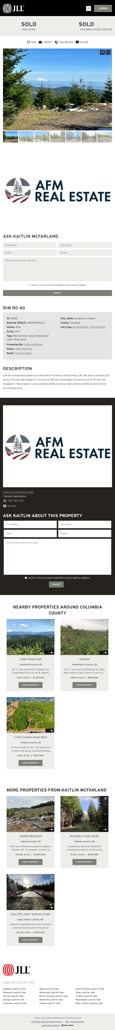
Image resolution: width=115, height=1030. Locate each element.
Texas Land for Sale (85, 992)
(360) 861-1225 (23, 348)
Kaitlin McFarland (33, 344)
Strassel (84, 659)
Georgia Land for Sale (13, 999)
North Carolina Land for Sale (53, 996)
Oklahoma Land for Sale (51, 999)
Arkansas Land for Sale (14, 992)
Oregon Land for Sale (49, 1003)
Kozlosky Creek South (84, 836)
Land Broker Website (49, 1025)
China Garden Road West (30, 737)
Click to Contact (23, 353)
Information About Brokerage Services (46, 1022)
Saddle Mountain (30, 836)
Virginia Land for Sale (86, 996)
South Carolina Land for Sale (90, 989)
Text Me (9, 506)
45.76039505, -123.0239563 (88, 327)
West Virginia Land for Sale (89, 1003)
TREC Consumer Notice (74, 1022)
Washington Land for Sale (88, 999)
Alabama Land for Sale (14, 989)
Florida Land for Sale (13, 996)
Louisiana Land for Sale (14, 1003)
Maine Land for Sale (49, 989)
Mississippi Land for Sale (51, 992)
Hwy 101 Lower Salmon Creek (30, 914)
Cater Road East (30, 659)
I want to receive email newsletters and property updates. (59, 285)
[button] (88, 8)
